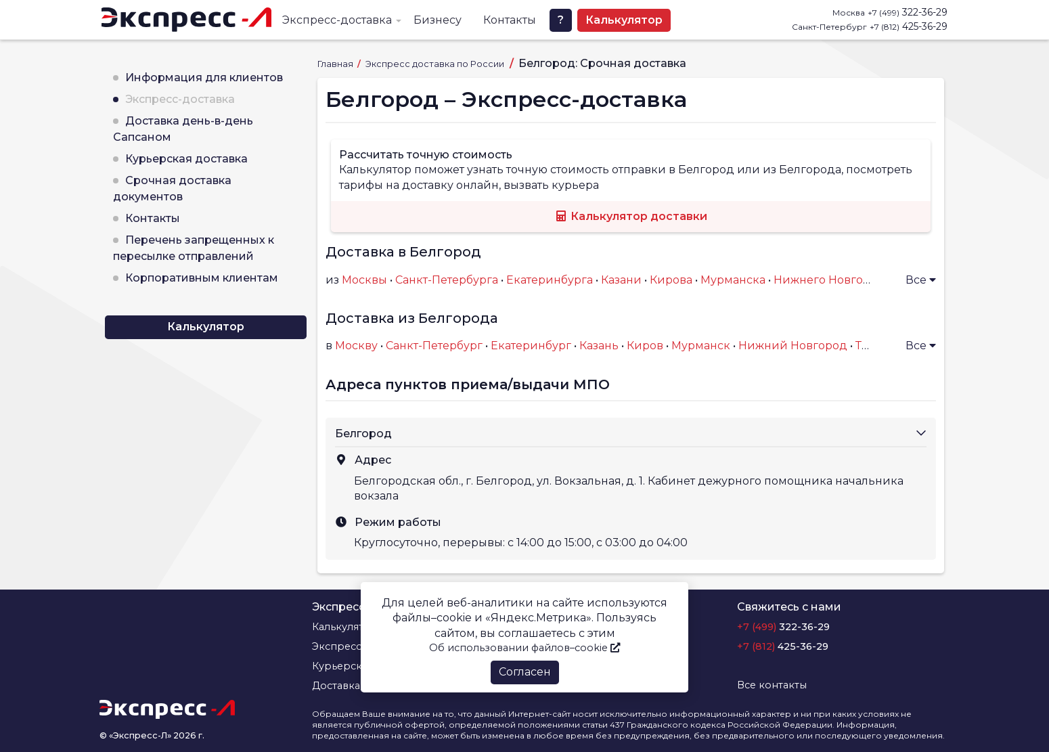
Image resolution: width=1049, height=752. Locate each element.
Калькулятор (624, 20)
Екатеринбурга (549, 279)
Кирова (671, 279)
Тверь (872, 345)
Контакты (509, 20)
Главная (336, 64)
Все (921, 279)
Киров (645, 345)
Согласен (525, 671)
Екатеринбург (531, 345)
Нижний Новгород (792, 345)
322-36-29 (907, 12)
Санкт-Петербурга (446, 279)
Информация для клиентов (204, 77)
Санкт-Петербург (434, 345)
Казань (599, 345)
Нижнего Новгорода (832, 279)
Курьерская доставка (186, 158)
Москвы (364, 279)
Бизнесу (438, 20)
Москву (356, 345)
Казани (621, 279)
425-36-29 (908, 26)
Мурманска (732, 279)
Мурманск (700, 345)
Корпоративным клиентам (201, 277)
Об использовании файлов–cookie (524, 648)
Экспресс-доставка (337, 20)
